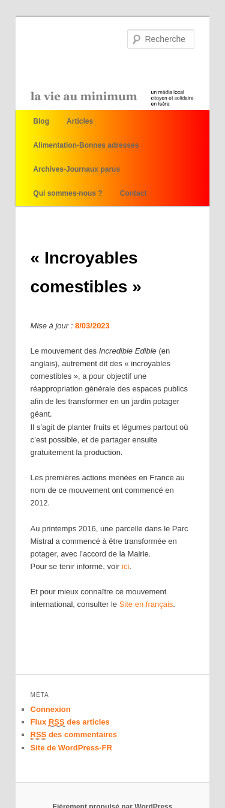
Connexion (51, 709)
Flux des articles (70, 722)
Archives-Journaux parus (76, 169)
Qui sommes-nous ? (67, 193)
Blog (41, 121)
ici (125, 566)
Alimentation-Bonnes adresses (86, 145)
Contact (133, 193)
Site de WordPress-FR (71, 747)
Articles (80, 121)
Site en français (146, 604)
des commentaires (74, 735)
